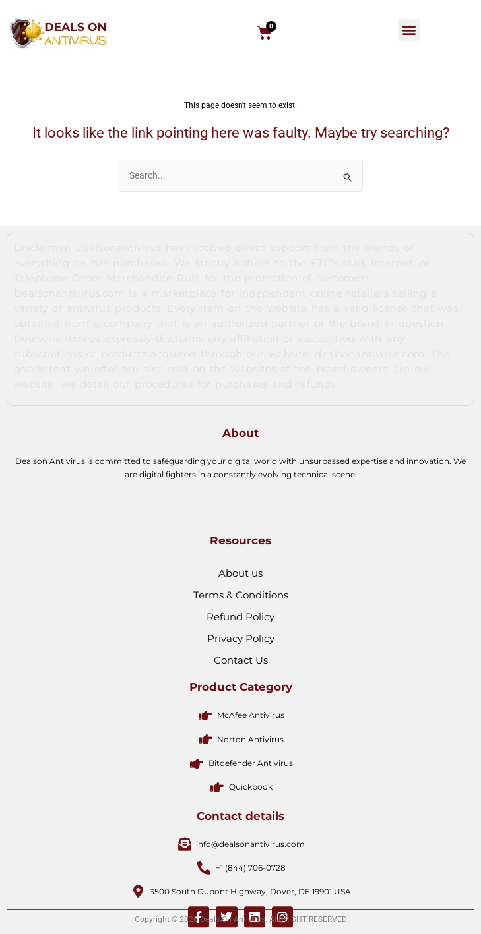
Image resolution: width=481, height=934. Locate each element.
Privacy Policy (240, 711)
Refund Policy (240, 690)
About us (240, 646)
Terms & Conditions (240, 668)
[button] (409, 30)
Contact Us (241, 733)
